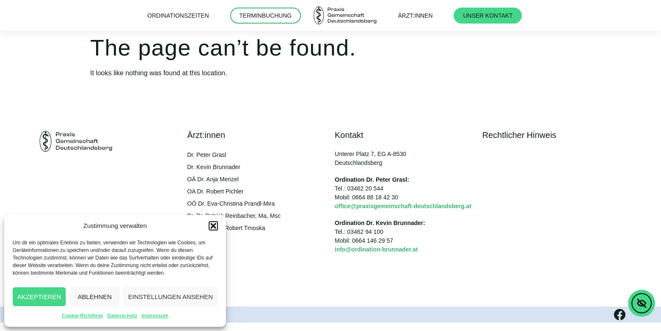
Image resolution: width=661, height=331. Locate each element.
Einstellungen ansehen (170, 296)
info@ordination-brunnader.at (376, 249)
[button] (213, 226)
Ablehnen (95, 296)
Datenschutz (122, 316)
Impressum (155, 316)
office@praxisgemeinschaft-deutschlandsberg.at (403, 206)
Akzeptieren (39, 296)
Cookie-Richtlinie (82, 316)
